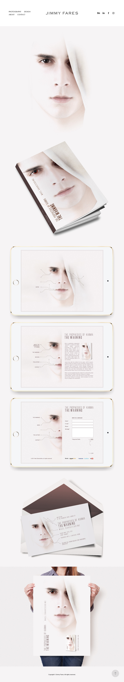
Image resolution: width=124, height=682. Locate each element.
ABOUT (11, 14)
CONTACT (21, 14)
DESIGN (27, 12)
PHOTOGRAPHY (15, 12)
